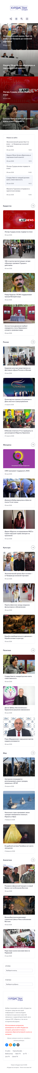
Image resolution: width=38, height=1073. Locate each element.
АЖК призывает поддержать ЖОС (17, 471)
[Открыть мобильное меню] (27, 19)
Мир (5, 753)
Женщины (7, 445)
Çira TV (7, 1056)
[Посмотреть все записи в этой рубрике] (33, 206)
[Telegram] (14, 1044)
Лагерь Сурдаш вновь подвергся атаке (19, 232)
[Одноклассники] (10, 1044)
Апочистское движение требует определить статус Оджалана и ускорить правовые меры (16, 328)
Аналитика (7, 860)
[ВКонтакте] (6, 1044)
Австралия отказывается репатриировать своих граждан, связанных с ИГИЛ (16, 781)
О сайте (7, 1051)
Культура (6, 547)
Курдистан (7, 206)
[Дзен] (18, 1044)
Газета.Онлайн (17, 1051)
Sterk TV (18, 1053)
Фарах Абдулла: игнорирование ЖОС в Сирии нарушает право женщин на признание (19, 533)
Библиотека (9, 1053)
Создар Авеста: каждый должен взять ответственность (18, 119)
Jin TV (25, 1053)
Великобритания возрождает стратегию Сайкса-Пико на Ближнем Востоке (18, 919)
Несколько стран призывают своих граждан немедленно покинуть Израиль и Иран (17, 814)
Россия (6, 342)
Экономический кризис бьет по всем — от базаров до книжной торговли (17, 39)
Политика (7, 650)
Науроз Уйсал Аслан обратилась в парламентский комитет (19, 66)
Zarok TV (15, 1056)
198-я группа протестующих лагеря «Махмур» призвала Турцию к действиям (17, 263)
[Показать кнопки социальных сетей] (11, 19)
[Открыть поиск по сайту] (22, 19)
